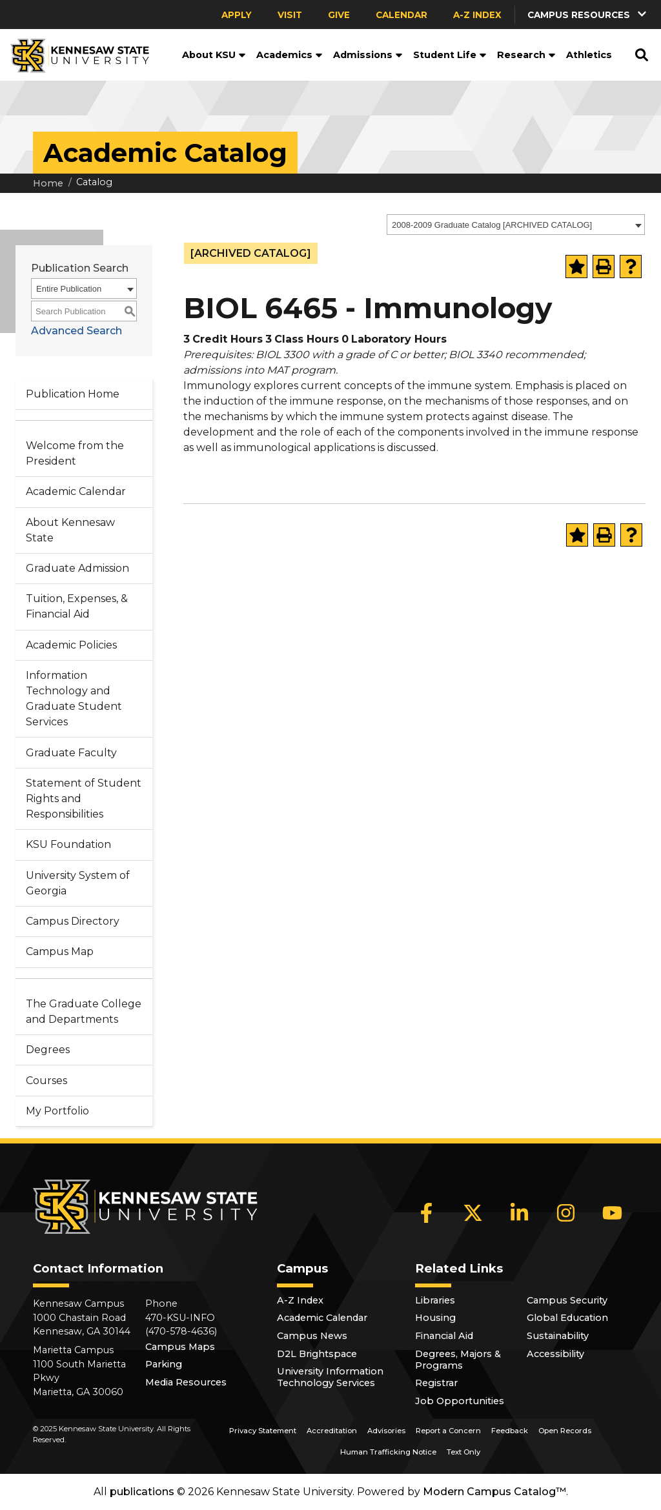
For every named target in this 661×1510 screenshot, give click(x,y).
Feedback (509, 1430)
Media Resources (186, 1382)
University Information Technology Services (330, 1377)
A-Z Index (477, 15)
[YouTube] (612, 1212)
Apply (236, 15)
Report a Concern (448, 1430)
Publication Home (72, 394)
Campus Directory (72, 921)
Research (526, 55)
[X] (473, 1212)
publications (142, 1491)
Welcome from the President (75, 453)
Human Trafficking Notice (388, 1451)
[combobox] (516, 224)
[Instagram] (566, 1212)
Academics (289, 55)
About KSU (214, 55)
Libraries (435, 1300)
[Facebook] (426, 1212)
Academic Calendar (76, 491)
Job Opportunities (459, 1401)
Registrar (436, 1383)
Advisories (386, 1430)
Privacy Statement (262, 1430)
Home (48, 183)
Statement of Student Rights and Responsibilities (83, 798)
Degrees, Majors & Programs (458, 1359)
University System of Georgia (78, 883)
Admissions (368, 55)
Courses (46, 1080)
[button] (588, 14)
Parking (163, 1364)
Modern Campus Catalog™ (494, 1491)
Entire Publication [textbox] (68, 289)
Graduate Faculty (71, 753)
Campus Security (567, 1300)
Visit (290, 15)
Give (339, 15)
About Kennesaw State (70, 530)
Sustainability (558, 1336)
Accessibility (555, 1354)
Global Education (567, 1318)
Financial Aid (444, 1336)
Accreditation (332, 1430)
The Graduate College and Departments (83, 1011)
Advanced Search (76, 331)
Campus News (312, 1336)
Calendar (401, 15)
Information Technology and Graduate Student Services (74, 698)
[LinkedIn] (519, 1212)
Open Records (564, 1430)
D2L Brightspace (317, 1354)
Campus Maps (180, 1347)
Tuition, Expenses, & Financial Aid (77, 606)
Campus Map (60, 951)
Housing (435, 1318)
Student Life (450, 55)
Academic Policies (71, 645)
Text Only (463, 1451)
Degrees (48, 1049)
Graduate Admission (77, 568)
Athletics (589, 55)
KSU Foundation (68, 844)
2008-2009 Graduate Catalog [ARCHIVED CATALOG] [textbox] (492, 225)
